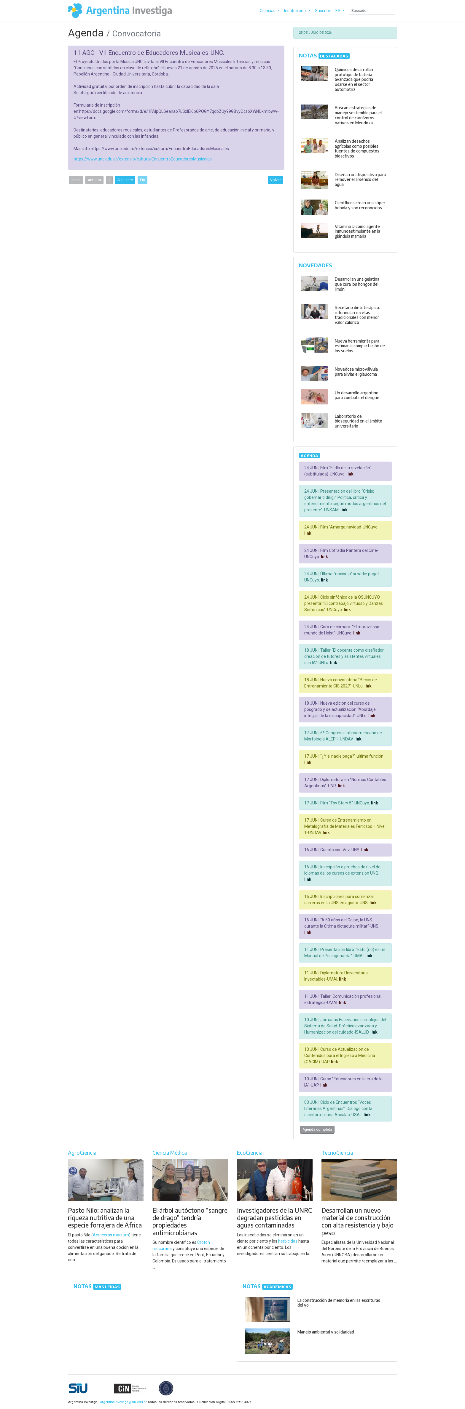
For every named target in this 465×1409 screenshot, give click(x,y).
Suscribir (323, 10)
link (349, 474)
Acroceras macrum (111, 1235)
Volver (275, 180)
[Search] (372, 11)
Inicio (76, 180)
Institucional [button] (296, 10)
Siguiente (125, 180)
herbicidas (287, 1241)
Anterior (94, 180)
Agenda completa (317, 1129)
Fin (142, 180)
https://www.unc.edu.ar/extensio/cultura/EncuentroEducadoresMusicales (143, 159)
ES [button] (338, 10)
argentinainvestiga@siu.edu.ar (122, 1402)
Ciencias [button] (268, 10)
